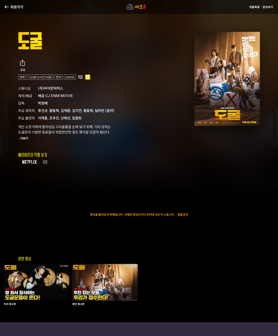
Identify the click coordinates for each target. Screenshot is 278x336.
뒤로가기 (182, 214)
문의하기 (268, 7)
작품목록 (254, 7)
